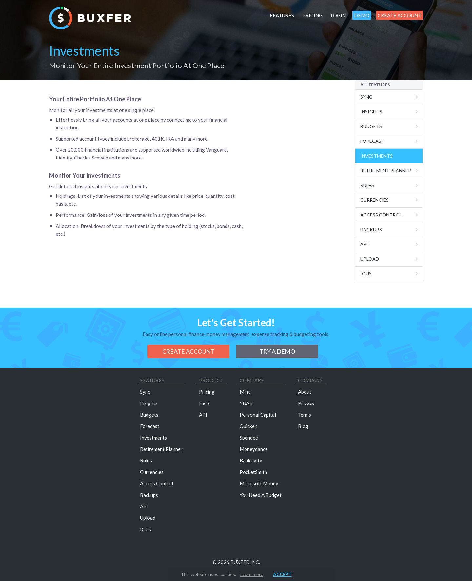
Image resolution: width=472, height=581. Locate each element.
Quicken (248, 426)
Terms (304, 415)
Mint (245, 392)
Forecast (372, 141)
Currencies (374, 200)
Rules (367, 185)
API (144, 506)
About (304, 392)
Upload (369, 259)
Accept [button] (282, 574)
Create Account (399, 15)
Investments (376, 156)
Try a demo (277, 351)
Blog (303, 426)
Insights (371, 111)
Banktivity (251, 460)
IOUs (366, 273)
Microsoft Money (259, 483)
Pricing (312, 15)
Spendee (249, 437)
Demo (361, 15)
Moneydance (254, 449)
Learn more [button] (251, 574)
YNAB (246, 403)
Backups (371, 229)
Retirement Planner (385, 170)
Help (204, 403)
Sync (366, 97)
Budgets (371, 126)
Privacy (306, 403)
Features (282, 15)
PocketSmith (253, 472)
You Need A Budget (261, 495)
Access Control (381, 214)
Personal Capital (258, 415)
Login (338, 15)
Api (364, 244)
